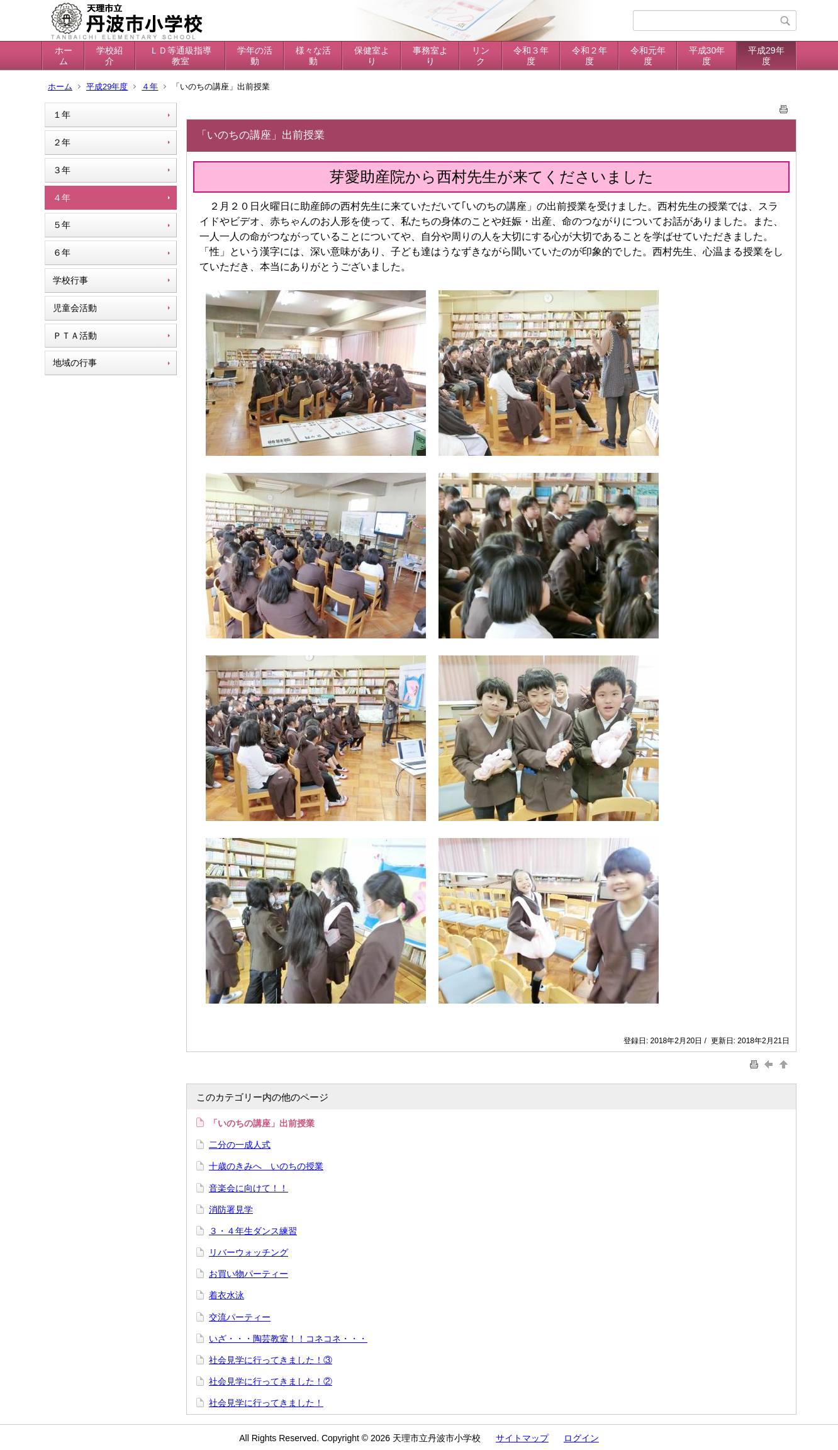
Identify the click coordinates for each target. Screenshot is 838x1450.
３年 (61, 170)
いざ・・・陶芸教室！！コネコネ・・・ (288, 1339)
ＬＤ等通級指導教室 (180, 55)
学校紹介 (109, 55)
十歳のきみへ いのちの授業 (266, 1166)
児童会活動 (75, 308)
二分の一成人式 (240, 1145)
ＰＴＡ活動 (75, 336)
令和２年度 (589, 55)
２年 (61, 142)
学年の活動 (254, 55)
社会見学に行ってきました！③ (270, 1360)
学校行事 (70, 280)
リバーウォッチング (248, 1252)
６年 (61, 252)
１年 (61, 115)
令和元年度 (648, 55)
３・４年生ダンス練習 (253, 1231)
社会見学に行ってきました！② (270, 1381)
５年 (61, 225)
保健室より (371, 55)
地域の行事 (75, 363)
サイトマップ (522, 1438)
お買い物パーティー (248, 1274)
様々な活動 (313, 55)
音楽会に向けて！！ (248, 1188)
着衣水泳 (226, 1295)
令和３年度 (531, 55)
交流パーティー (240, 1317)
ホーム (63, 55)
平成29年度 (766, 55)
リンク (480, 55)
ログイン (581, 1438)
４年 (150, 86)
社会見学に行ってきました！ (266, 1403)
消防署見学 (231, 1209)
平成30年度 (707, 55)
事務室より (430, 55)
